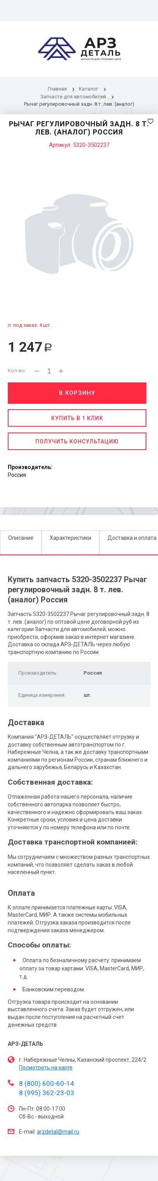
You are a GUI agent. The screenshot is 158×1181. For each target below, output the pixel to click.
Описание (20, 538)
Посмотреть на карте (46, 1067)
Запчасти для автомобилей (73, 96)
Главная (57, 89)
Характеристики (70, 538)
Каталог (89, 89)
